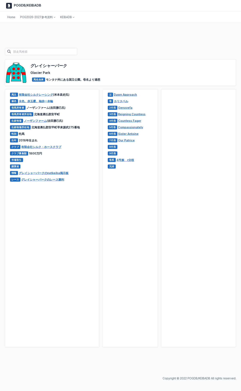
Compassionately (130, 127)
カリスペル (121, 101)
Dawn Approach (125, 94)
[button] (38, 17)
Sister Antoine (128, 134)
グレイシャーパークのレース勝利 (42, 179)
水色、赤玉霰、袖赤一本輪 (36, 101)
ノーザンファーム (35, 120)
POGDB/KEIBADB (23, 5)
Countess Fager (129, 120)
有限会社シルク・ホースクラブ (41, 147)
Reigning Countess (131, 114)
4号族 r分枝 (125, 160)
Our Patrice (126, 140)
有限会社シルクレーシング (36, 94)
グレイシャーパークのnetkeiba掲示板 (44, 173)
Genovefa (125, 107)
